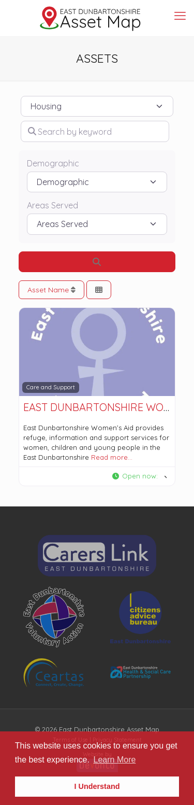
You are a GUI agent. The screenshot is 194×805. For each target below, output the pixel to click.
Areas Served (52, 205)
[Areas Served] (97, 224)
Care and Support (50, 387)
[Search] (97, 261)
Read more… (111, 457)
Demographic (53, 163)
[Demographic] (97, 182)
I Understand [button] (97, 786)
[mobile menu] (180, 15)
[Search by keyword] (95, 131)
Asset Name (51, 289)
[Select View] (98, 290)
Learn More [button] (115, 759)
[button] (139, 476)
